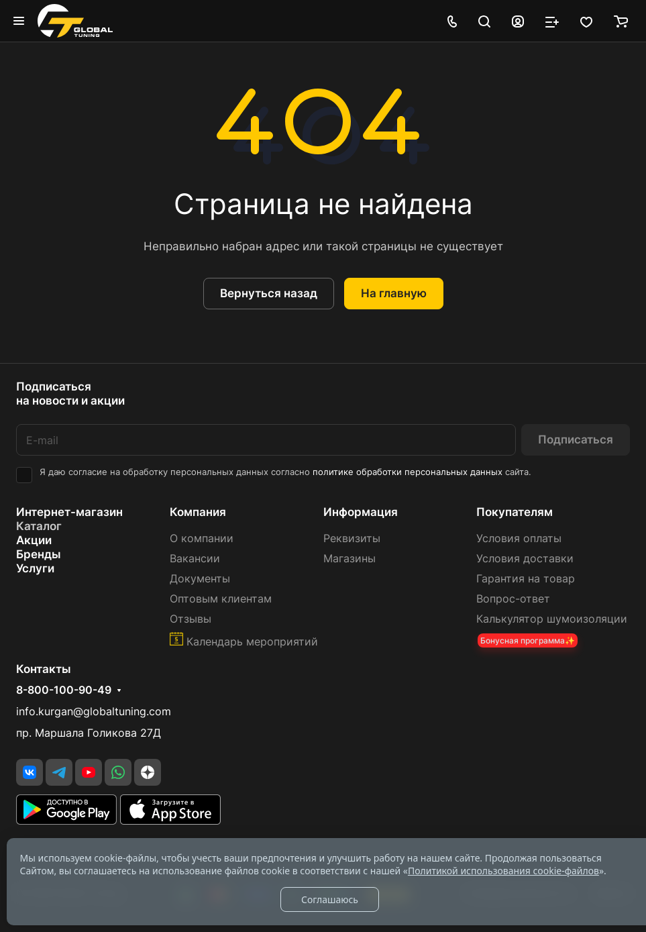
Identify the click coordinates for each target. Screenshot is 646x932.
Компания (198, 512)
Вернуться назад (268, 293)
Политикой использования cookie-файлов (503, 870)
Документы (200, 578)
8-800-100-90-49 (63, 690)
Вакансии (195, 558)
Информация (360, 512)
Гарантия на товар (525, 578)
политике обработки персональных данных (407, 472)
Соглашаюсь (329, 899)
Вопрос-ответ (513, 598)
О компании (201, 538)
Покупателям (514, 512)
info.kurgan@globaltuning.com (93, 711)
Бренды (38, 554)
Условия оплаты (518, 538)
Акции (34, 540)
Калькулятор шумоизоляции (551, 619)
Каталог (39, 526)
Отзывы (190, 619)
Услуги (35, 568)
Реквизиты (351, 538)
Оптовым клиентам (221, 598)
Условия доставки (525, 558)
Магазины (349, 558)
